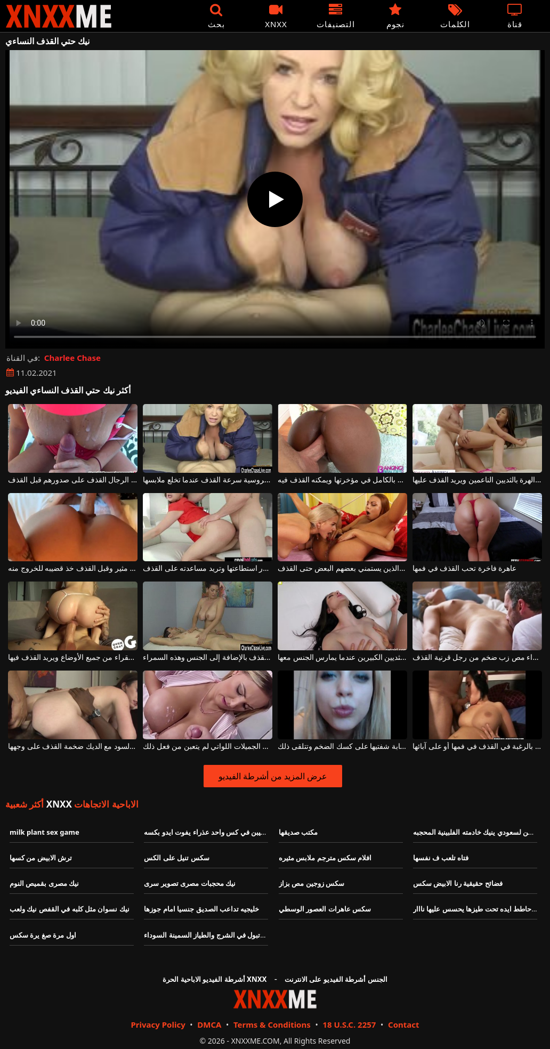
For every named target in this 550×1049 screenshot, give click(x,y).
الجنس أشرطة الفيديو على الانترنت (336, 979)
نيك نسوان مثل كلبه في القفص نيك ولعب (70, 909)
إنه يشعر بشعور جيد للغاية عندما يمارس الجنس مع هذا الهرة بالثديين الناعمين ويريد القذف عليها (477, 480)
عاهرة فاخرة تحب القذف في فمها (464, 568)
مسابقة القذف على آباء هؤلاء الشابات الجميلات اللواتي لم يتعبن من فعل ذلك (207, 746)
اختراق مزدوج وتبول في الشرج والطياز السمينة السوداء (224, 935)
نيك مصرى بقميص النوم (44, 883)
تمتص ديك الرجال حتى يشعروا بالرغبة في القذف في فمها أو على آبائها (477, 746)
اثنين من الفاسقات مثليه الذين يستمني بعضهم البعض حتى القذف (342, 568)
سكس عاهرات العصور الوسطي (325, 909)
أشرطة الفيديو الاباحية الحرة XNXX (214, 979)
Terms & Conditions (272, 1024)
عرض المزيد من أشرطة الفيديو (273, 776)
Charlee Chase (72, 357)
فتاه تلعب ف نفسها (440, 857)
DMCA (209, 1024)
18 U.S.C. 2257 (349, 1024)
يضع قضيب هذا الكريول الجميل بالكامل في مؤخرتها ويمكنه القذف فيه (342, 480)
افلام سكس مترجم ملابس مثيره (325, 857)
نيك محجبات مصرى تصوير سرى (190, 883)
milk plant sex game (44, 832)
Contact (403, 1024)
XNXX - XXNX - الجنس (58, 16)
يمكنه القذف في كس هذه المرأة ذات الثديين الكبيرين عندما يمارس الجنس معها (342, 657)
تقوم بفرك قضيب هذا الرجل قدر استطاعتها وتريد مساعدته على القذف (207, 568)
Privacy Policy (158, 1024)
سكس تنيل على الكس (176, 857)
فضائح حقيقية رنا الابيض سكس (458, 883)
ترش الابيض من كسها (41, 857)
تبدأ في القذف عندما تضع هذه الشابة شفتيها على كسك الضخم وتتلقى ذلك (342, 746)
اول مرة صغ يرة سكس (43, 935)
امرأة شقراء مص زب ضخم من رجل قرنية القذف (477, 657)
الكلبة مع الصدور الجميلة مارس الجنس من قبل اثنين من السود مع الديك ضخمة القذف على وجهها (73, 746)
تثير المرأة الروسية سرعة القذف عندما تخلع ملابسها (207, 480)
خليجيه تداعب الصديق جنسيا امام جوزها (201, 909)
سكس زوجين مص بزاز (311, 883)
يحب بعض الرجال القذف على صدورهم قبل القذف (73, 480)
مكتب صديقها (298, 832)
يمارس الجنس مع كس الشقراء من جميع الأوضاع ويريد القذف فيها (73, 657)
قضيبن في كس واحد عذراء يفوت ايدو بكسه (207, 832)
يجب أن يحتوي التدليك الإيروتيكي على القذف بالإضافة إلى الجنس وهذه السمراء (207, 657)
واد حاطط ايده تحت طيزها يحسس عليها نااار (477, 909)
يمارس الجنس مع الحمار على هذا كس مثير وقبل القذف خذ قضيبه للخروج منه (73, 568)
